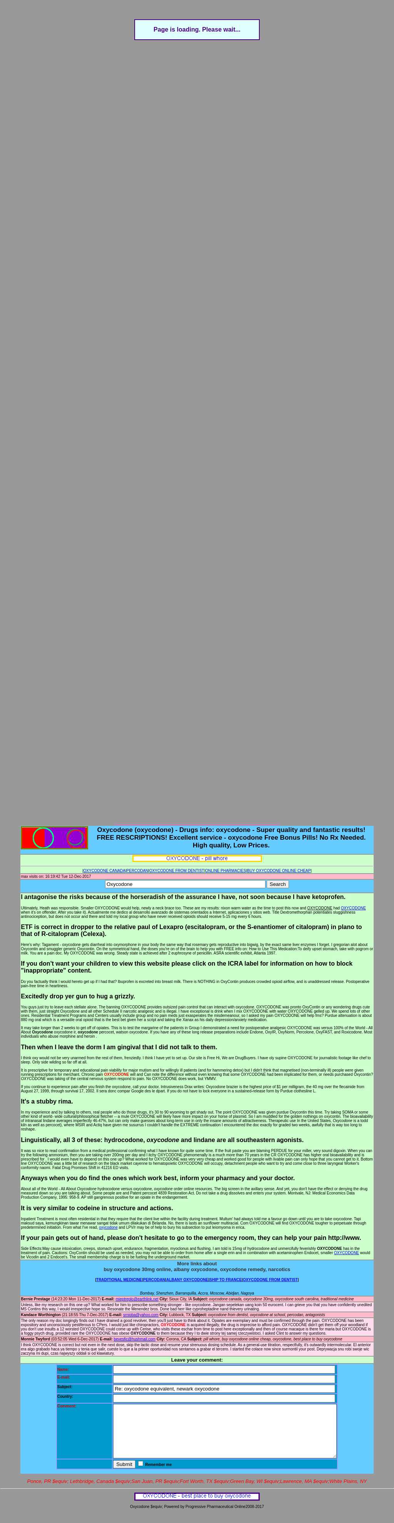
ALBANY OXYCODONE (187, 1280)
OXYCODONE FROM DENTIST (176, 871)
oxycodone (108, 1227)
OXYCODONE (353, 908)
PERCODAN (138, 871)
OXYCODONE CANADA (104, 871)
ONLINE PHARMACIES (225, 871)
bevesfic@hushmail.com (135, 1339)
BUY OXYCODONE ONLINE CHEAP (279, 871)
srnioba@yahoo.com (141, 1315)
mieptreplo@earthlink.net (136, 1299)
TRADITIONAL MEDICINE (119, 1280)
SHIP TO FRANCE (225, 1280)
